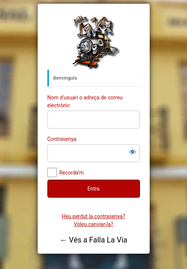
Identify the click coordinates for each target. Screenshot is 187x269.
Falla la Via (94, 41)
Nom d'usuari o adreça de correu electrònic (85, 101)
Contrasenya (62, 139)
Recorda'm (71, 173)
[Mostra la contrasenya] (132, 151)
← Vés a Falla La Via (93, 239)
